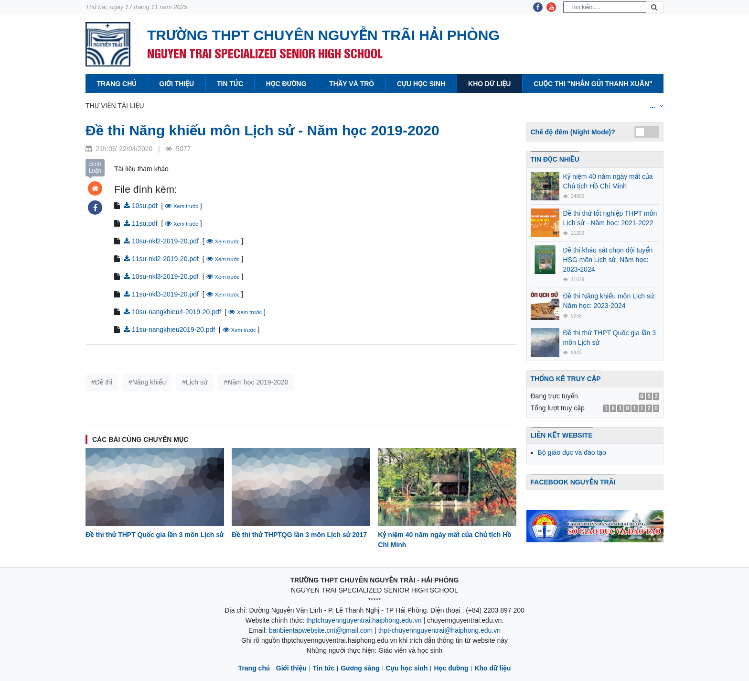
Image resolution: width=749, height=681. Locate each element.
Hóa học (261, 106)
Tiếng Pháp (529, 106)
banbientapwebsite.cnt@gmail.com (321, 630)
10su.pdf (141, 205)
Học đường (286, 84)
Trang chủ (116, 84)
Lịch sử (348, 106)
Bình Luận (95, 167)
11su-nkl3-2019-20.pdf (161, 294)
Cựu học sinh (421, 84)
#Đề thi (101, 382)
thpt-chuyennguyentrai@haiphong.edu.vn (439, 630)
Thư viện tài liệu (115, 106)
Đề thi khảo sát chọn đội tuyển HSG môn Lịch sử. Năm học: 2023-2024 (608, 259)
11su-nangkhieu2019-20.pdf (169, 329)
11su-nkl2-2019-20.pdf (161, 259)
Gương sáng (360, 668)
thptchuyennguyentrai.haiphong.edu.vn (363, 620)
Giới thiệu (176, 84)
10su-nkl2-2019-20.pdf (161, 241)
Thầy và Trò (351, 84)
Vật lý (219, 106)
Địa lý (387, 106)
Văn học (306, 106)
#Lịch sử (194, 382)
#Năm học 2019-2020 (256, 382)
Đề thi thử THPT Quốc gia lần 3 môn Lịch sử (155, 534)
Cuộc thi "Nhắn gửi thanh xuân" (593, 84)
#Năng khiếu (147, 382)
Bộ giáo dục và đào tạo (572, 452)
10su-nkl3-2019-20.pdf (161, 276)
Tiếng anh (477, 106)
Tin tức (230, 84)
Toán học (176, 106)
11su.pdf (141, 223)
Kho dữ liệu (489, 84)
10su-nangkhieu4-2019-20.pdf (172, 312)
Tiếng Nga (582, 106)
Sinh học (428, 106)
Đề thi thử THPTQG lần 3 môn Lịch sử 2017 (299, 534)
